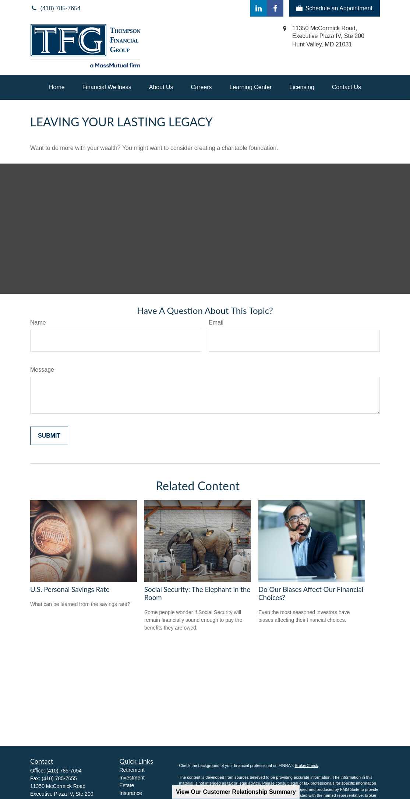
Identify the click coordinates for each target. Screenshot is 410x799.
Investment (132, 778)
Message (42, 370)
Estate (127, 785)
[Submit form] (49, 436)
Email (216, 322)
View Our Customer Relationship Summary (236, 792)
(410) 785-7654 (64, 771)
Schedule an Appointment (334, 8)
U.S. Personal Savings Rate (70, 589)
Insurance (131, 793)
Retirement (132, 770)
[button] (57, 87)
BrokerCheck (306, 765)
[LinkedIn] (258, 8)
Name (38, 322)
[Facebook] (275, 8)
